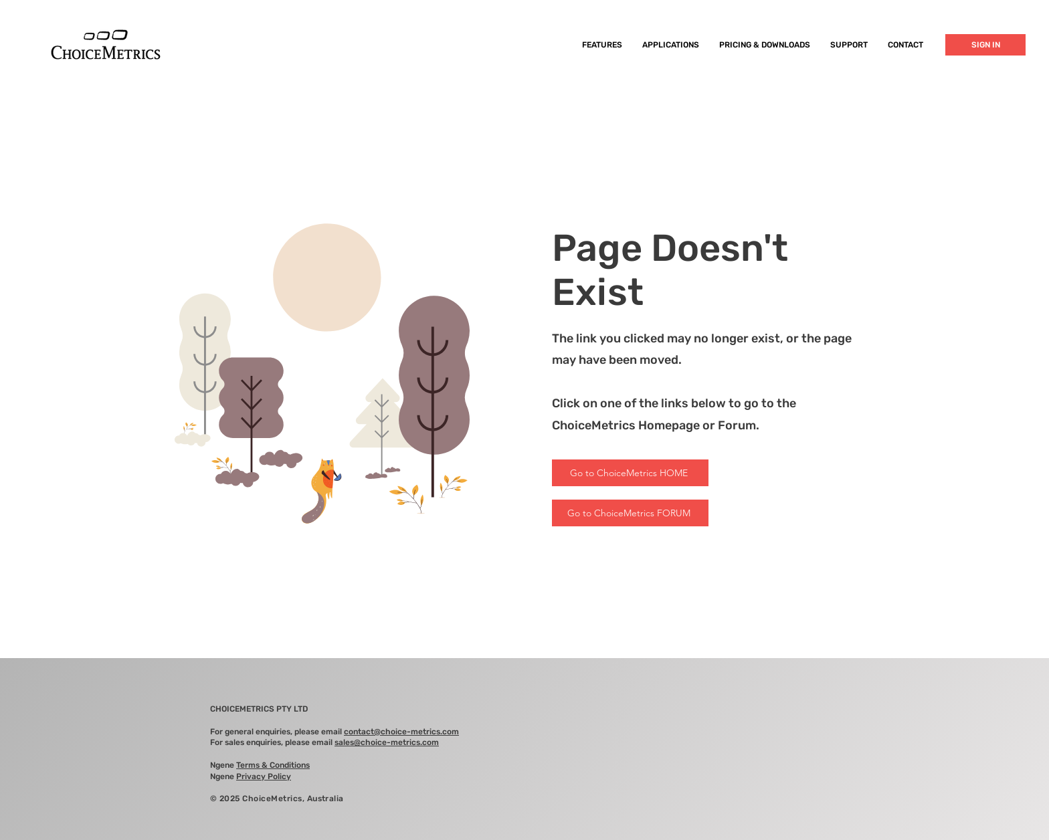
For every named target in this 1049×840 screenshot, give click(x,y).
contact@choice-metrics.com (401, 731)
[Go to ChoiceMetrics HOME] (630, 472)
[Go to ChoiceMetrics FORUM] (630, 513)
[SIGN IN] (985, 45)
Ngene (260, 765)
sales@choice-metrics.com (387, 742)
